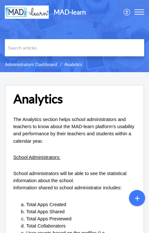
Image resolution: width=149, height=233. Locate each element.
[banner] (74, 36)
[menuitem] (127, 12)
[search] (74, 47)
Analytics (73, 64)
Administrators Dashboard (31, 64)
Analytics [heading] (37, 99)
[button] (127, 12)
